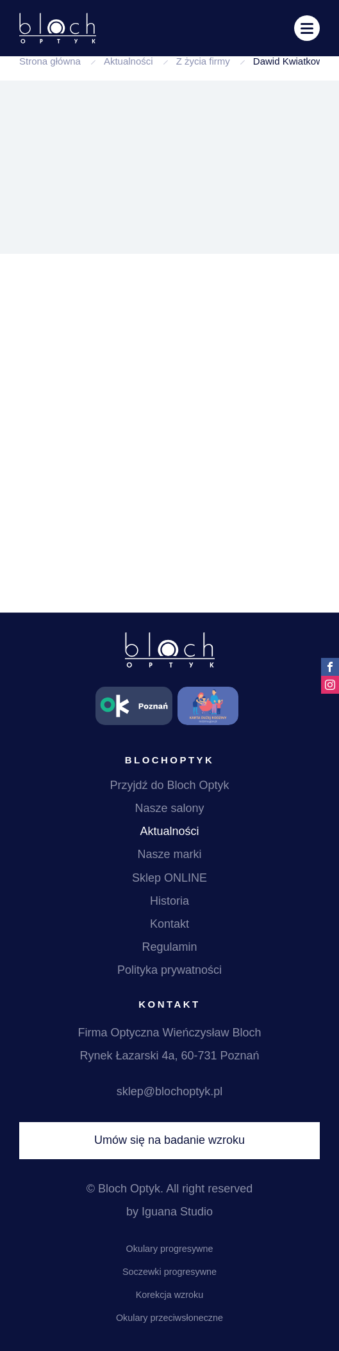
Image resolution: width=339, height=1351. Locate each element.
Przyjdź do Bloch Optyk (169, 785)
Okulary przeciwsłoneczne (169, 1318)
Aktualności (128, 61)
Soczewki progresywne (169, 1272)
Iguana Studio (177, 1211)
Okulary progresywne (169, 1249)
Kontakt (169, 924)
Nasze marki (169, 854)
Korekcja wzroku (170, 1295)
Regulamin (169, 947)
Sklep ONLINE (169, 877)
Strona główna (50, 61)
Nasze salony (169, 808)
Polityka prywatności (169, 970)
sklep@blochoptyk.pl (169, 1091)
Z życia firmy (203, 61)
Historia (169, 900)
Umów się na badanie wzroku (169, 1140)
